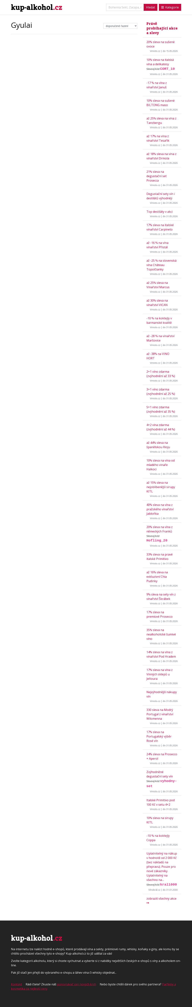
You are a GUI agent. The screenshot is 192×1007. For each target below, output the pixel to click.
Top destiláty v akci (159, 212)
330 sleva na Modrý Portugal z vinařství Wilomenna (159, 714)
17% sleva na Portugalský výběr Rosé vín (159, 736)
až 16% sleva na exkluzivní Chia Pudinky (157, 576)
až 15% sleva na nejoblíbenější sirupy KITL (160, 487)
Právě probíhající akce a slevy (162, 28)
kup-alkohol (36, 7)
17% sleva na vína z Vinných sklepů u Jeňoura (159, 674)
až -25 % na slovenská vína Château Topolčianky (161, 265)
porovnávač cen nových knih (76, 984)
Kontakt (16, 984)
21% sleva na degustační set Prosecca (156, 176)
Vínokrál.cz (154, 889)
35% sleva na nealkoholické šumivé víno (161, 634)
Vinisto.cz (155, 51)
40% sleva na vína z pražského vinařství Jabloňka (160, 509)
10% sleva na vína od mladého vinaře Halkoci (160, 464)
